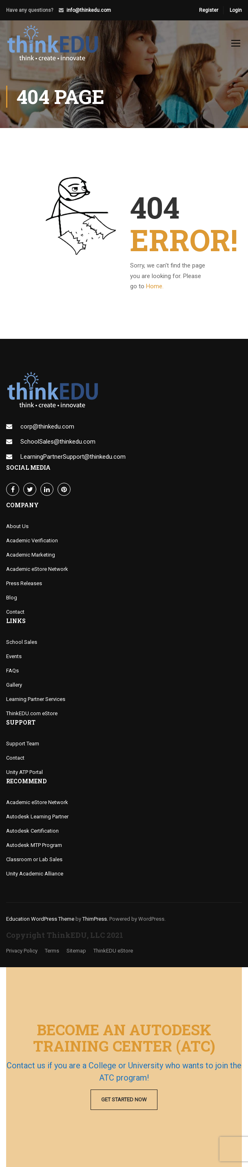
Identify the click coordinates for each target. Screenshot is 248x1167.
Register (208, 10)
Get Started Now (124, 1099)
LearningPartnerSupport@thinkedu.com (73, 456)
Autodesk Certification (32, 831)
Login (236, 10)
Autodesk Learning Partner (37, 816)
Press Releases (24, 583)
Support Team (22, 743)
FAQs (12, 670)
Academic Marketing (30, 555)
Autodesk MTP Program (34, 845)
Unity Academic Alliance (34, 874)
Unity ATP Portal (24, 772)
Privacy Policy (22, 951)
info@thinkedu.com (88, 10)
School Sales (21, 642)
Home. (155, 286)
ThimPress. (95, 919)
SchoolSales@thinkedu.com (57, 441)
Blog (11, 598)
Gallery (14, 685)
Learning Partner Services (35, 699)
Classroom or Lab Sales (34, 859)
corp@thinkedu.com (47, 426)
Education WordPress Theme (40, 919)
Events (14, 656)
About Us (17, 526)
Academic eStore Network (37, 569)
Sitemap (76, 951)
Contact (15, 612)
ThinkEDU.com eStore (32, 713)
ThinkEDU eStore (113, 951)
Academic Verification (32, 540)
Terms (52, 951)
